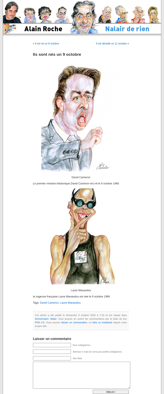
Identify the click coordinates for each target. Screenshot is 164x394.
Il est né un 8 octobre (47, 43)
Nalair (53, 319)
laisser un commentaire (74, 322)
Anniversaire (41, 319)
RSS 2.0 (39, 322)
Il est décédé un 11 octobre (111, 43)
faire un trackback (102, 322)
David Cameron (49, 302)
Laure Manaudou (70, 302)
